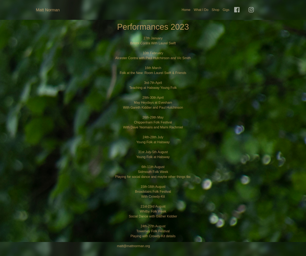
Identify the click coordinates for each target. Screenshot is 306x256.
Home (186, 10)
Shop (215, 10)
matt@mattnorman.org (133, 246)
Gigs (226, 10)
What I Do (201, 10)
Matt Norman (48, 10)
